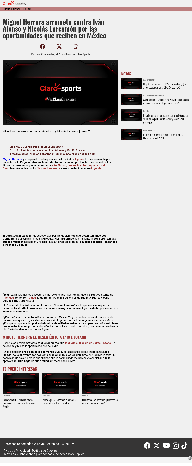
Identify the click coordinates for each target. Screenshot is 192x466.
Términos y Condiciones (19, 454)
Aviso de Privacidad (17, 450)
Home (7, 9)
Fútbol (16, 9)
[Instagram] (177, 445)
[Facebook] (148, 445)
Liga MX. (96, 168)
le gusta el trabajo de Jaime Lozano (88, 343)
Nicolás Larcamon (48, 168)
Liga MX (27, 9)
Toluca (31, 297)
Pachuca (8, 297)
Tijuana (79, 159)
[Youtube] (168, 445)
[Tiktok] (184, 445)
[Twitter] (158, 445)
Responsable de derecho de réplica (60, 454)
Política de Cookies (45, 450)
